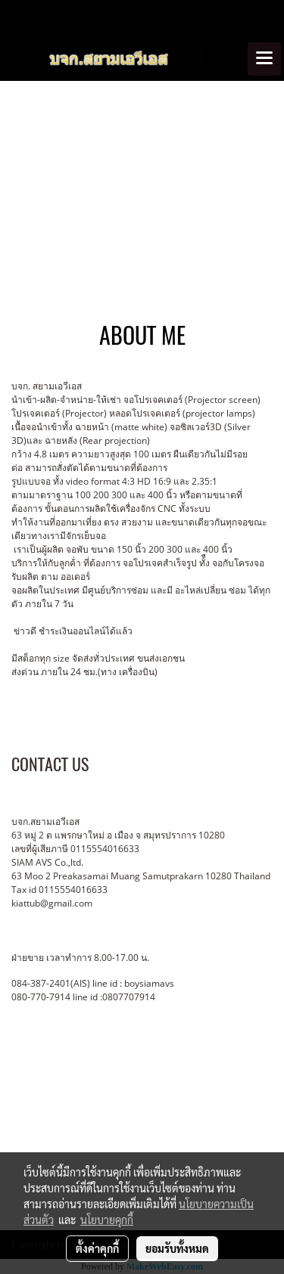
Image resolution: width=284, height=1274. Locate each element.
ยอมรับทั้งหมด (177, 1248)
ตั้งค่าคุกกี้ (97, 1248)
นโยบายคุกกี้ (106, 1219)
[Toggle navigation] (264, 59)
